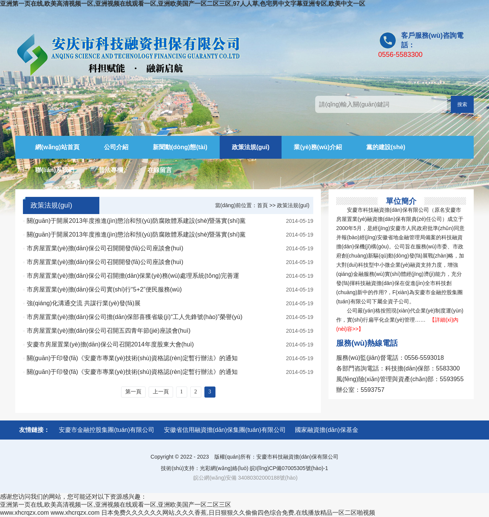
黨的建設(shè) (385, 147)
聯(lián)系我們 (54, 170)
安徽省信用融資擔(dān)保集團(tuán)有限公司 (225, 430)
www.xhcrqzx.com (24, 512)
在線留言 (159, 170)
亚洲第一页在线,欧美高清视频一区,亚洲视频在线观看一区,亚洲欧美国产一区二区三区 (115, 504)
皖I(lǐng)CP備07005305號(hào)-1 (289, 468)
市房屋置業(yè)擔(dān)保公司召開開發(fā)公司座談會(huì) (105, 248)
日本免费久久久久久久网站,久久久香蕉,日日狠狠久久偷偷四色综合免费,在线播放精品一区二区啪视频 (238, 512)
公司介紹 (116, 147)
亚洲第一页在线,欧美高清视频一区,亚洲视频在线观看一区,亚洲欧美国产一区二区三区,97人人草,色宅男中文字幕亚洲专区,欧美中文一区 (182, 3)
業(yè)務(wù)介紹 (318, 147)
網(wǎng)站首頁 (57, 147)
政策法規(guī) (251, 147)
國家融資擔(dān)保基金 (326, 430)
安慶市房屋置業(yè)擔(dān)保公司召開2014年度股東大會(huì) (110, 344)
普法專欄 (111, 170)
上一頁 (161, 392)
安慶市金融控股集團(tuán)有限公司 (106, 430)
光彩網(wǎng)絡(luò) (224, 468)
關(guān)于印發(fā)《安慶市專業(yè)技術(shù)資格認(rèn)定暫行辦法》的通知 (132, 358)
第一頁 (133, 392)
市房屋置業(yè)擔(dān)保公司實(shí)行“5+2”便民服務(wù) (104, 289)
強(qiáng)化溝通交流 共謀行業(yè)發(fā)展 (84, 303)
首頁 (262, 205)
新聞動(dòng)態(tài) (180, 147)
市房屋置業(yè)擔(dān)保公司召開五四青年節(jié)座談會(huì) (108, 330)
